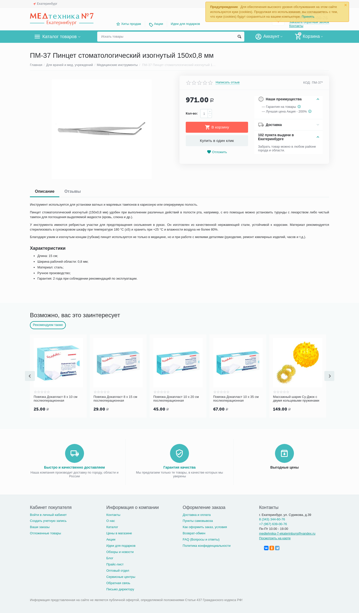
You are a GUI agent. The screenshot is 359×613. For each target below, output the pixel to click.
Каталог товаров (59, 37)
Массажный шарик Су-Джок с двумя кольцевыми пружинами (296, 399)
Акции (158, 24)
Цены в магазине (119, 533)
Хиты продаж (131, 24)
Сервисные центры (120, 576)
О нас (110, 520)
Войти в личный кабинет (48, 514)
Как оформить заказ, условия (205, 526)
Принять (308, 16)
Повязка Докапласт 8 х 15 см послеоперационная (115, 399)
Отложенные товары (45, 533)
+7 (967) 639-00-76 (273, 523)
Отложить (217, 152)
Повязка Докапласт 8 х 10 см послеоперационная (55, 399)
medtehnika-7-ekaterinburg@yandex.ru (287, 533)
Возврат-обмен (194, 533)
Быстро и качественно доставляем (74, 467)
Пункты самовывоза (198, 520)
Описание (44, 191)
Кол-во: (192, 113)
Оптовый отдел (117, 570)
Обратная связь (118, 582)
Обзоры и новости (120, 551)
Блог (109, 557)
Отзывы (72, 191)
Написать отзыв (228, 82)
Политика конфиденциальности (207, 545)
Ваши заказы (40, 526)
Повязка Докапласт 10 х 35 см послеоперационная (236, 399)
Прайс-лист (114, 564)
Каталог (112, 526)
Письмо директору (120, 589)
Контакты (296, 26)
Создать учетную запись (48, 520)
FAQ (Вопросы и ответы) (201, 539)
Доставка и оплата (197, 514)
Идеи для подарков (185, 24)
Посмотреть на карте (275, 538)
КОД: (307, 82)
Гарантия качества (179, 467)
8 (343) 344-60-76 (272, 519)
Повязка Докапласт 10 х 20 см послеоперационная (176, 399)
